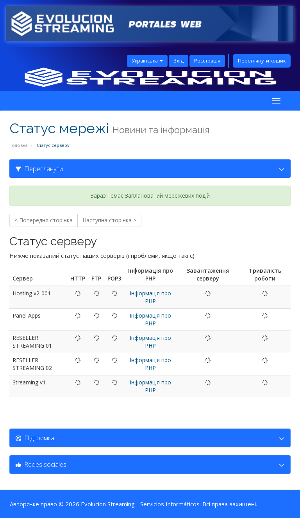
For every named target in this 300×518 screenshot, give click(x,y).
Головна (18, 145)
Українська (147, 60)
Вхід (178, 60)
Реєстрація (207, 60)
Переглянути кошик (262, 60)
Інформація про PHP (150, 297)
